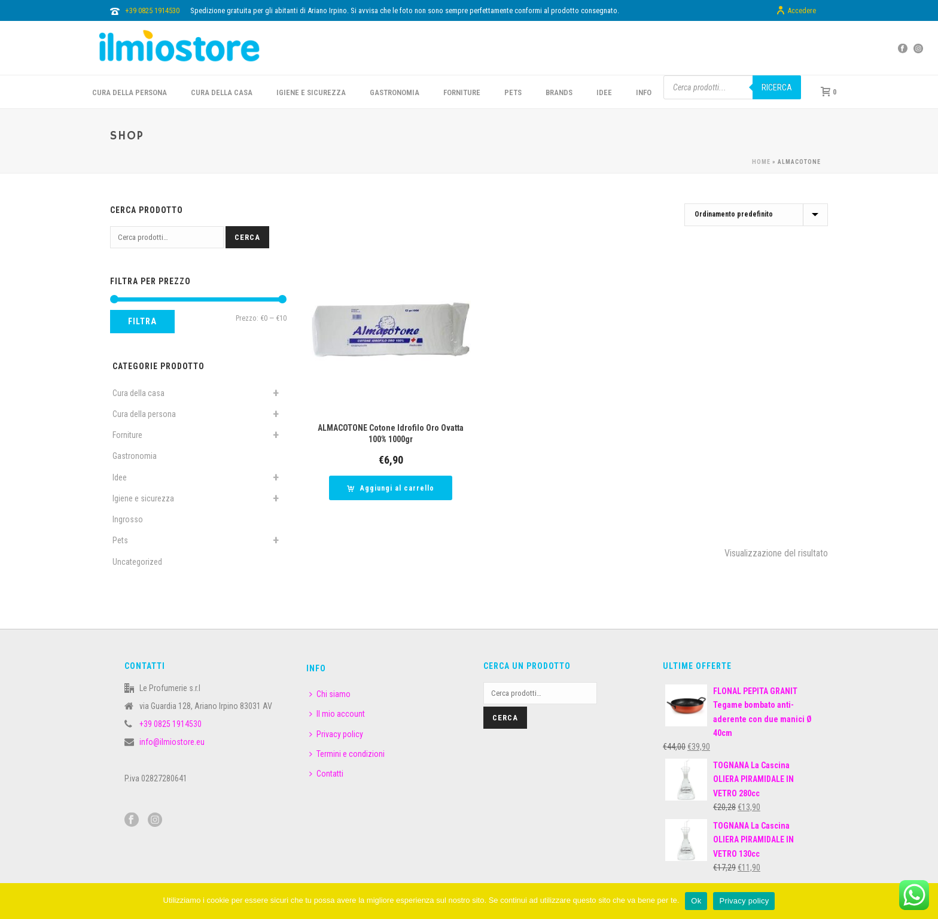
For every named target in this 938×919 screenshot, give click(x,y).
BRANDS (559, 92)
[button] (390, 488)
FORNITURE (461, 92)
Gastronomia (134, 456)
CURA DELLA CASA (221, 92)
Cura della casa (138, 393)
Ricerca (777, 87)
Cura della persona (144, 414)
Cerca (247, 237)
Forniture (127, 435)
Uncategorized (137, 562)
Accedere (796, 11)
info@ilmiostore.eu (172, 742)
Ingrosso (127, 519)
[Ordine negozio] (756, 214)
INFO (643, 92)
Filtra (142, 321)
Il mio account (337, 714)
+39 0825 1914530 (152, 10)
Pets (120, 540)
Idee (119, 477)
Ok (696, 900)
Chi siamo (330, 694)
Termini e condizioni (347, 754)
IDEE (604, 92)
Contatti (326, 773)
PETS (513, 92)
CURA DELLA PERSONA (129, 92)
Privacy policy (336, 734)
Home (761, 162)
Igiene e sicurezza (311, 92)
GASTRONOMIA (394, 92)
